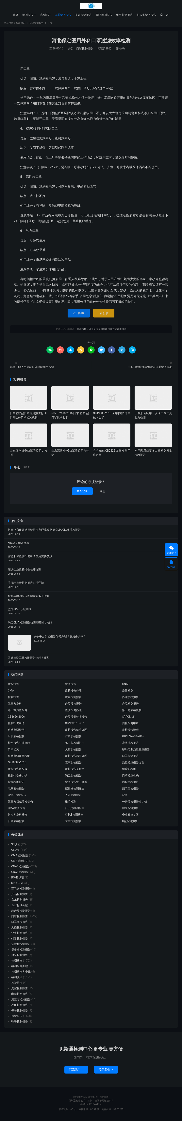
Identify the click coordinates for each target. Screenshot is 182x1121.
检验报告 (13, 699)
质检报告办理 (73, 692)
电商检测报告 (19, 995)
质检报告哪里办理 (76, 757)
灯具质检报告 (73, 738)
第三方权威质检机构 (20, 803)
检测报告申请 (16, 725)
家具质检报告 (130, 744)
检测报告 (91, 6)
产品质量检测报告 (76, 718)
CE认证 (15, 851)
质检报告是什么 (74, 770)
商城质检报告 (130, 784)
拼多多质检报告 (17, 816)
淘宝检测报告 (124, 14)
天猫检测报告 (104, 14)
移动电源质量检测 (19, 757)
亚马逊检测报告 (21, 890)
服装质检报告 (130, 790)
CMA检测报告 (16, 810)
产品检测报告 (130, 705)
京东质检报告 (73, 764)
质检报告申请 (130, 725)
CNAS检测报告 (74, 816)
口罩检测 (13, 751)
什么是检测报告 (74, 810)
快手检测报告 (19, 934)
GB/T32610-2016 (75, 725)
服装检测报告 (130, 810)
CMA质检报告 (19, 862)
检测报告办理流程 (19, 744)
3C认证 (15, 846)
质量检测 (127, 692)
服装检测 (70, 803)
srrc (124, 797)
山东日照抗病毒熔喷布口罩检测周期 (150, 369)
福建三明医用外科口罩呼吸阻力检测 (32, 369)
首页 (15, 14)
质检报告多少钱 (17, 770)
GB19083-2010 (17, 764)
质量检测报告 (73, 699)
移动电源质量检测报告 (136, 751)
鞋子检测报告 (19, 1023)
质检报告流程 (130, 731)
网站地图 (104, 1099)
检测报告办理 (73, 712)
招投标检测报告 (74, 790)
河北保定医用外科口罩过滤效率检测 (91, 42)
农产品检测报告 (21, 912)
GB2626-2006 (16, 718)
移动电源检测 (16, 731)
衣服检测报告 (19, 1006)
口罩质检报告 (16, 823)
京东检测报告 (83, 14)
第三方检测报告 (74, 744)
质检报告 (45, 14)
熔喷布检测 (129, 770)
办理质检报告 (130, 699)
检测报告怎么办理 (76, 784)
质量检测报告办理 (133, 764)
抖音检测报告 (19, 940)
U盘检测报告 (130, 823)
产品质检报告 (73, 705)
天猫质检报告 (73, 751)
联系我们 (76, 1071)
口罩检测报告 (63, 14)
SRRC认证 (128, 718)
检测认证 (16, 979)
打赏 (103, 315)
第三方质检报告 (17, 712)
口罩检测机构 (130, 777)
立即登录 (82, 493)
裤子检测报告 (19, 1012)
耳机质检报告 (16, 738)
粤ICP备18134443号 (91, 1106)
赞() (79, 315)
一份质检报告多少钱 (134, 803)
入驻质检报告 (73, 797)
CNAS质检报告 (17, 797)
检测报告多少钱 (17, 777)
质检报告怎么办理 (76, 731)
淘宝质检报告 (73, 777)
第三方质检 (15, 705)
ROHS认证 (17, 879)
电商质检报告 (16, 790)
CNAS (125, 686)
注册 (102, 493)
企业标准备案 (130, 816)
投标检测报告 (16, 784)
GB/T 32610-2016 (133, 738)
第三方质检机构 (131, 712)
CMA (11, 692)
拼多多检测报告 (146, 14)
